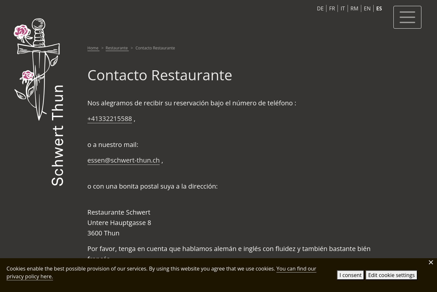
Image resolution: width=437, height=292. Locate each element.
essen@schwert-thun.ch (123, 160)
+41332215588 (109, 118)
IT (342, 8)
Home (93, 48)
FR (332, 8)
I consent (350, 275)
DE (320, 8)
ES (379, 8)
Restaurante (117, 48)
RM (354, 8)
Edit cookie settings (391, 275)
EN (367, 8)
